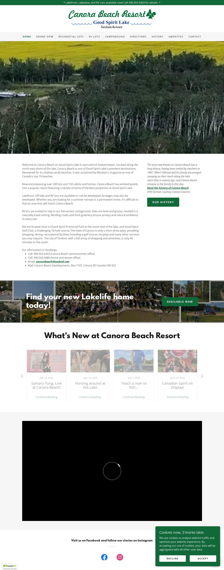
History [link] (157, 36)
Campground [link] (115, 36)
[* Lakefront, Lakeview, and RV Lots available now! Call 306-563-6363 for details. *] (112, 3)
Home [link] (27, 36)
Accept (203, 558)
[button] (9, 567)
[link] (112, 18)
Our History (163, 202)
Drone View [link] (44, 36)
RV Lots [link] (94, 36)
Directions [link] (138, 36)
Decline (172, 558)
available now (180, 301)
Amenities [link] (176, 36)
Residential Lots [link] (71, 36)
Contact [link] (194, 36)
